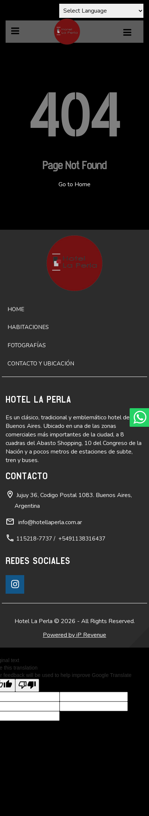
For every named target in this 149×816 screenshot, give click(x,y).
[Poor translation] (27, 685)
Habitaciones (28, 327)
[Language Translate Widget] (101, 11)
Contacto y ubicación (40, 363)
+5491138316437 (81, 538)
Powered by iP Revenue (74, 635)
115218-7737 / (35, 538)
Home (15, 309)
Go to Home (74, 184)
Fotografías (26, 345)
